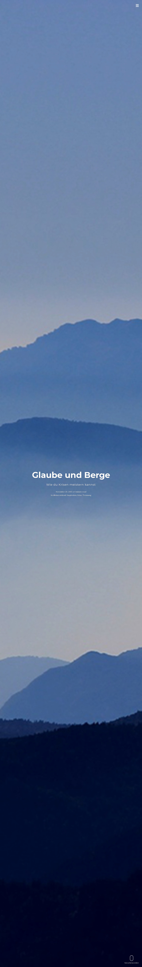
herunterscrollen (131, 959)
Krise (79, 495)
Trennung (87, 495)
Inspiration (72, 495)
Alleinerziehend (59, 495)
